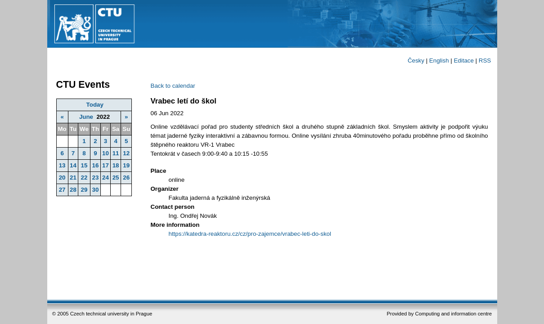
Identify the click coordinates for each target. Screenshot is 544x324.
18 (115, 165)
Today (94, 104)
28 (73, 189)
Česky (416, 60)
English (439, 60)
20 (62, 177)
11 (115, 153)
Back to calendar (173, 85)
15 (84, 165)
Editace (463, 60)
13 (62, 165)
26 (126, 177)
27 (62, 189)
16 (95, 165)
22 (84, 177)
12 (126, 153)
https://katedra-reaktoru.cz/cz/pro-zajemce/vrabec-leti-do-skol (250, 233)
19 (126, 165)
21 (73, 177)
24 (105, 177)
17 (105, 165)
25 (115, 177)
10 (105, 153)
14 (73, 165)
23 (95, 177)
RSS (485, 60)
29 (84, 189)
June (86, 116)
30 (95, 189)
